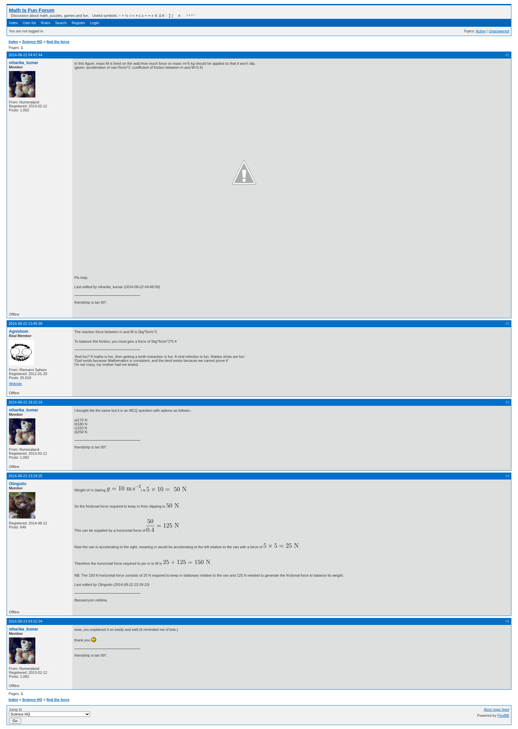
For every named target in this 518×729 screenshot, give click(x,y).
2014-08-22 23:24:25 (25, 476)
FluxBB (503, 715)
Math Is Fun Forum (32, 10)
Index (13, 23)
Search (61, 23)
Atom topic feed (496, 709)
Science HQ (32, 42)
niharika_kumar (23, 62)
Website (15, 384)
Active (481, 31)
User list (29, 23)
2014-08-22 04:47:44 (25, 55)
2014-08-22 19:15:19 (25, 402)
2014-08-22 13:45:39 (25, 324)
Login (94, 23)
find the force (57, 42)
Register (78, 23)
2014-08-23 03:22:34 (25, 621)
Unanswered (499, 31)
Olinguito (17, 483)
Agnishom (18, 331)
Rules (45, 23)
